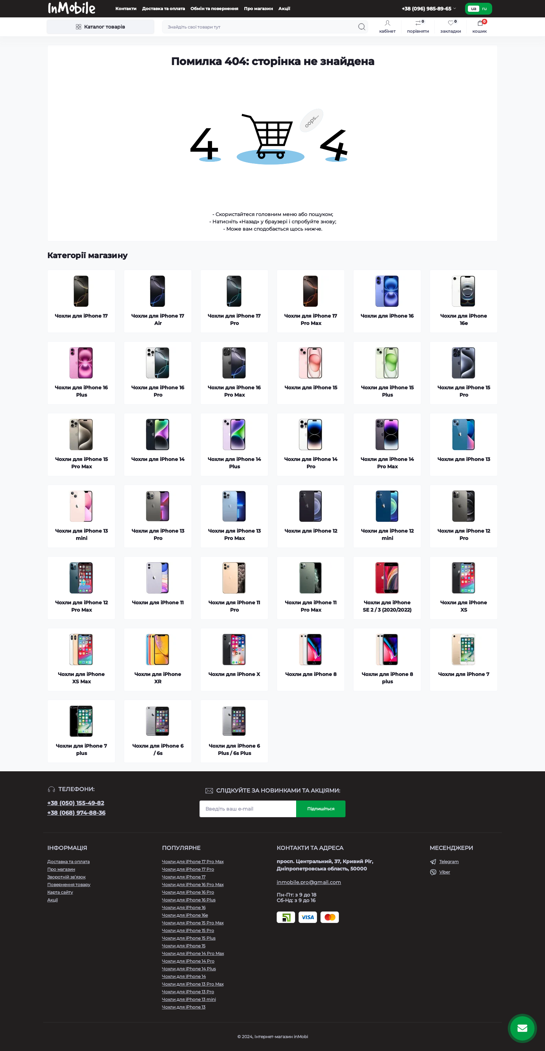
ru (484, 8)
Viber (444, 872)
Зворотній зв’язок (66, 876)
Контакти (126, 8)
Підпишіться (320, 808)
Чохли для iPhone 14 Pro (188, 961)
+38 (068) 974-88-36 (76, 813)
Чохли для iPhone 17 (183, 876)
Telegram (449, 861)
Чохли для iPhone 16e (185, 915)
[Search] (362, 26)
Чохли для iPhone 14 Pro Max (193, 953)
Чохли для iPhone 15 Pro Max (192, 922)
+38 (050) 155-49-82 (75, 803)
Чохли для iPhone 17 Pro (188, 869)
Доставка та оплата (163, 8)
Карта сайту (60, 892)
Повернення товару (68, 884)
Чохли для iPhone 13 (183, 1007)
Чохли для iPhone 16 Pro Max (192, 884)
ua (473, 8)
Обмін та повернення (214, 8)
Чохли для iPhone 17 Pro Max (192, 861)
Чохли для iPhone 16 (183, 907)
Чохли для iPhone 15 (183, 945)
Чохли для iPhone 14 (184, 976)
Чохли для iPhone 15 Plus (188, 938)
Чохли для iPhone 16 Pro (188, 892)
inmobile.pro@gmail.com (309, 882)
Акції (284, 8)
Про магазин (258, 8)
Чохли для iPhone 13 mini (189, 999)
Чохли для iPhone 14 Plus (189, 968)
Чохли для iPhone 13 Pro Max (192, 984)
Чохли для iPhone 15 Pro (188, 930)
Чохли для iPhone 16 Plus (188, 899)
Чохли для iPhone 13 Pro (188, 991)
